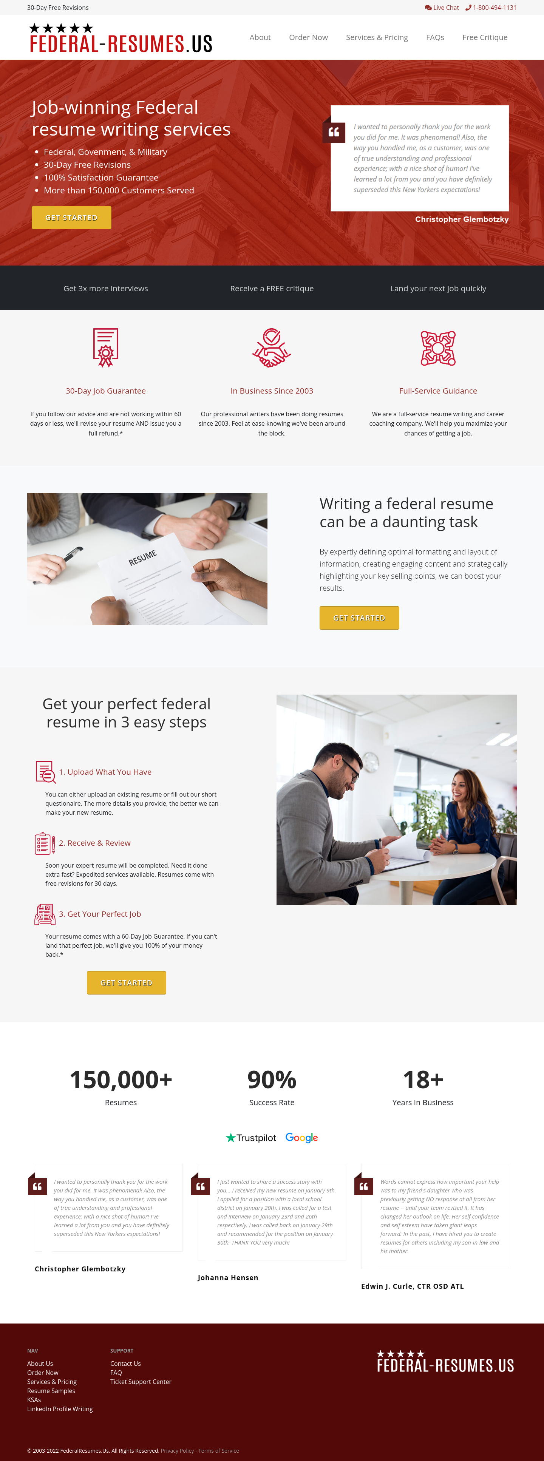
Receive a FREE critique (272, 288)
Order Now (308, 37)
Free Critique (485, 37)
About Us (40, 1363)
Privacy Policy (177, 1450)
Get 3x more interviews (105, 288)
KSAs (34, 1400)
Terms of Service (218, 1450)
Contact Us (125, 1363)
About (260, 37)
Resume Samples (51, 1391)
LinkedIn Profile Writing (60, 1409)
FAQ (116, 1372)
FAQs (435, 37)
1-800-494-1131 (491, 7)
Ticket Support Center (141, 1382)
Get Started (71, 217)
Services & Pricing (377, 37)
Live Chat (445, 7)
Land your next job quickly (438, 288)
